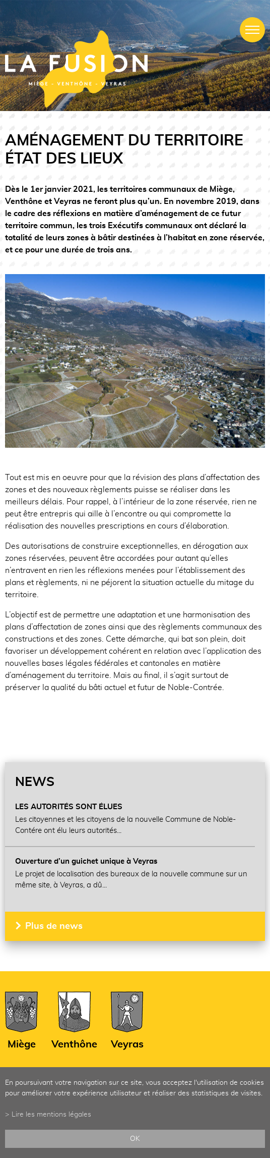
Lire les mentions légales (51, 1114)
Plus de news (54, 926)
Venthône (74, 1044)
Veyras (127, 1044)
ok (135, 1138)
